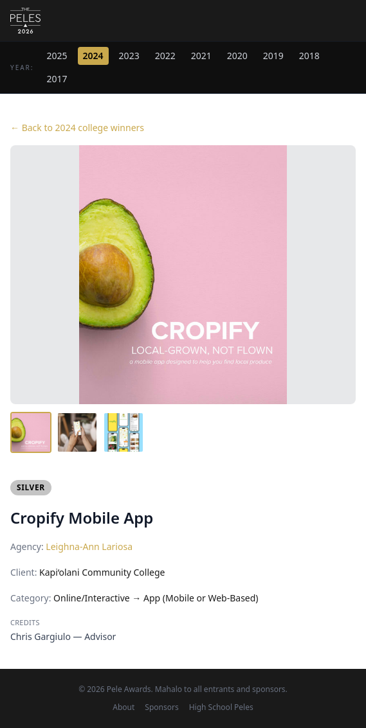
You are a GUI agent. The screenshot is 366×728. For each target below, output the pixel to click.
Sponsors (161, 707)
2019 (273, 55)
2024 (93, 55)
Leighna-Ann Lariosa (89, 546)
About (123, 707)
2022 (165, 55)
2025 (57, 55)
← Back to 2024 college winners (77, 127)
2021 (201, 55)
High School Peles (221, 707)
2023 (129, 55)
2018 (309, 55)
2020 (237, 55)
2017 (57, 79)
